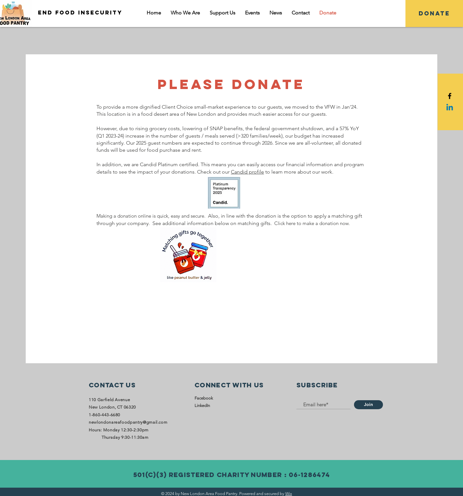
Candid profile (247, 172)
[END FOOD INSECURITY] (74, 12)
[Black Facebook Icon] (450, 96)
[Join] (368, 404)
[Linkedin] (450, 108)
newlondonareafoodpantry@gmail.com (128, 422)
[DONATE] (434, 13)
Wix (288, 493)
